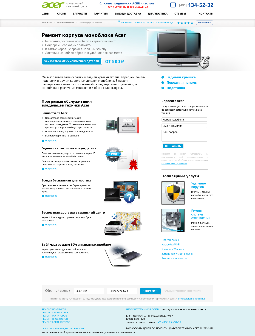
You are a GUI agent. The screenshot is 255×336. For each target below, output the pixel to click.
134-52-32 (196, 5)
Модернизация (170, 240)
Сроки (61, 13)
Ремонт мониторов (54, 315)
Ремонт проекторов (55, 319)
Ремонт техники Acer (142, 309)
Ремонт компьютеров (56, 322)
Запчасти (80, 13)
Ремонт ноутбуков (54, 309)
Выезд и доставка (128, 13)
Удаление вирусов (198, 185)
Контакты (206, 13)
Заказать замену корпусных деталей (71, 61)
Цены (45, 13)
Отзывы (180, 13)
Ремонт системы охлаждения (200, 214)
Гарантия (101, 13)
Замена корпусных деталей (177, 253)
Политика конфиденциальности (63, 328)
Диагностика (158, 13)
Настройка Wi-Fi (171, 244)
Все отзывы (204, 22)
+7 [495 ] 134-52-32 (169, 322)
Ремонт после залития (174, 258)
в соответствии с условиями (174, 163)
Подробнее (51, 140)
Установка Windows (173, 249)
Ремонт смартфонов (55, 312)
